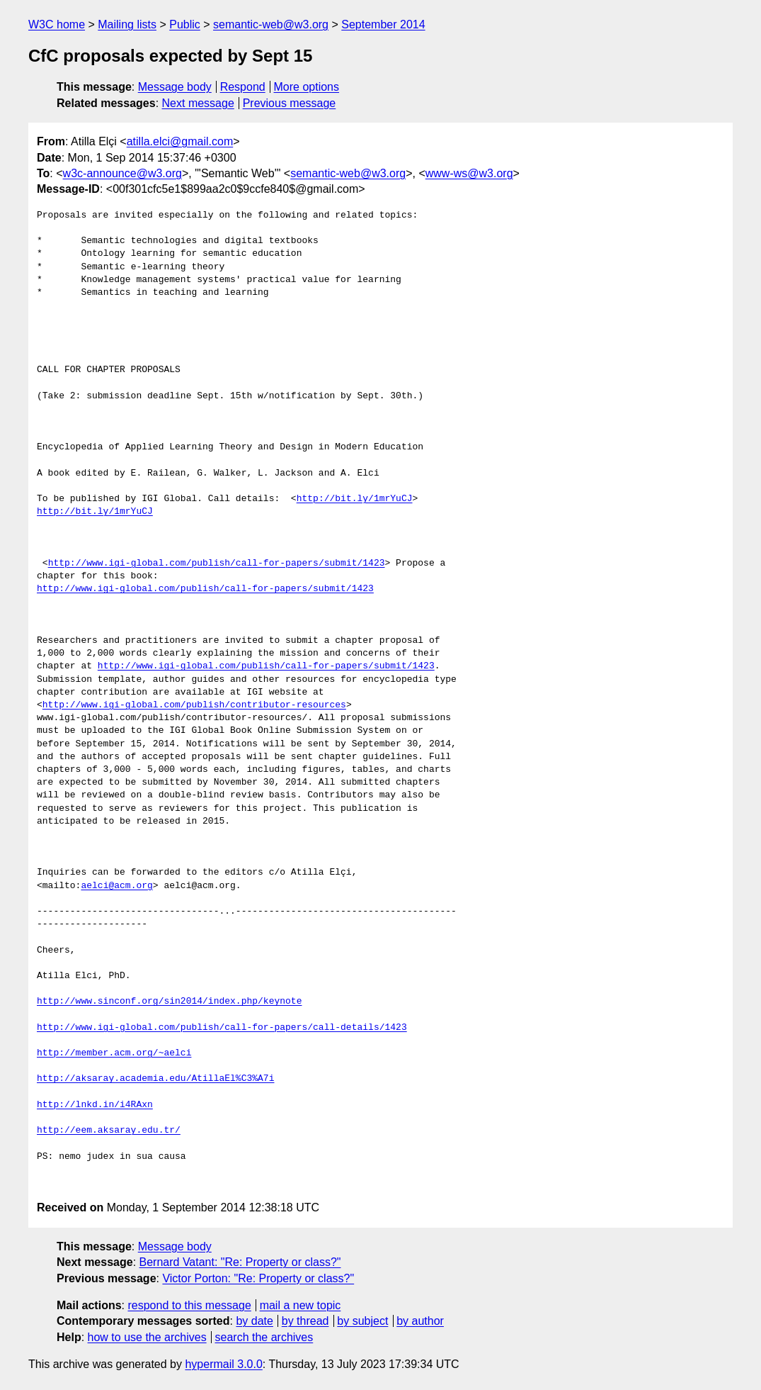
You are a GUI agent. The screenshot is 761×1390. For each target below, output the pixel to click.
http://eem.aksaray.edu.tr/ (109, 1130)
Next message (198, 103)
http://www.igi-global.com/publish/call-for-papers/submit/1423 (216, 563)
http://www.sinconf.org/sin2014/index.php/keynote (169, 1001)
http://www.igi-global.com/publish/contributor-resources (194, 705)
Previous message (289, 103)
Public (184, 24)
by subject (362, 1321)
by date (254, 1321)
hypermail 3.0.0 (223, 1364)
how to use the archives (147, 1337)
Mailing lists (127, 24)
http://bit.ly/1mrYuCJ (355, 499)
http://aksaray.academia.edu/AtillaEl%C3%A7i (155, 1078)
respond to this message (189, 1305)
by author (420, 1321)
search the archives (264, 1337)
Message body (175, 87)
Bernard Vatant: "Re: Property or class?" (240, 1262)
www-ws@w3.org (469, 173)
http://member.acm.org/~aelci (114, 1053)
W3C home (56, 24)
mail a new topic (300, 1305)
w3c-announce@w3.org (122, 173)
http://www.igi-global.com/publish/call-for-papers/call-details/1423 (222, 1027)
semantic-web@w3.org (270, 24)
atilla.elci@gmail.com (180, 141)
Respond (242, 87)
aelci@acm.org (116, 886)
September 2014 (383, 24)
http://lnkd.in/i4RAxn (95, 1105)
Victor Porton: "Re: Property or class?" (258, 1278)
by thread (305, 1321)
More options (307, 87)
